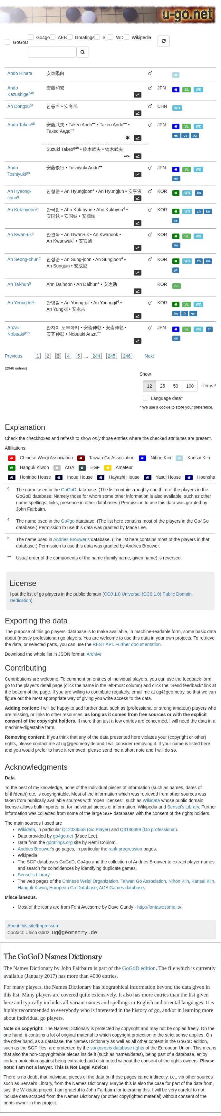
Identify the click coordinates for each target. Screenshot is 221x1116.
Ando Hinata (19, 73)
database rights (117, 1047)
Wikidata (151, 800)
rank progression (125, 848)
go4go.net (63, 836)
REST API (102, 644)
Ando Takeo (21, 124)
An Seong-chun (23, 259)
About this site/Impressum (33, 925)
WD (119, 37)
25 (162, 386)
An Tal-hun (19, 284)
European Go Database (73, 887)
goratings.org (59, 842)
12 (149, 386)
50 (175, 386)
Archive (94, 654)
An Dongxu (20, 106)
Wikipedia (141, 37)
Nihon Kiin (178, 881)
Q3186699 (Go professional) (148, 829)
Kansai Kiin (203, 881)
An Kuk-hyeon (22, 209)
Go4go (43, 37)
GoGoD (20, 42)
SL (105, 37)
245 (111, 356)
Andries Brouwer (34, 848)
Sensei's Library (183, 806)
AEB (62, 37)
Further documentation (138, 644)
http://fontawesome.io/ (159, 907)
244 (96, 356)
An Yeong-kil (20, 302)
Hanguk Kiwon (32, 887)
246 (126, 356)
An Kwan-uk (20, 234)
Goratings (85, 37)
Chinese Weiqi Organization (90, 881)
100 (190, 386)
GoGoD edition (139, 968)
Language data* (167, 398)
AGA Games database (121, 887)
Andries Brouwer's (71, 539)
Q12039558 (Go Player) (86, 829)
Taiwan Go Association (143, 881)
